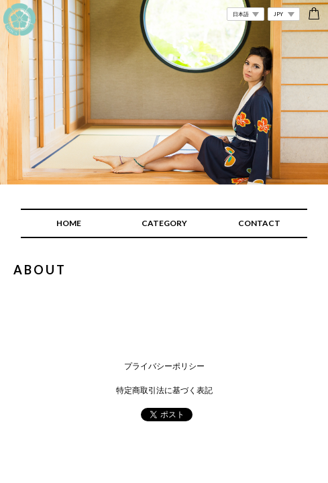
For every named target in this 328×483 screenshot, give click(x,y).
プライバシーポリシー (164, 366)
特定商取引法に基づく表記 (164, 390)
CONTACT (259, 223)
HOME (68, 223)
